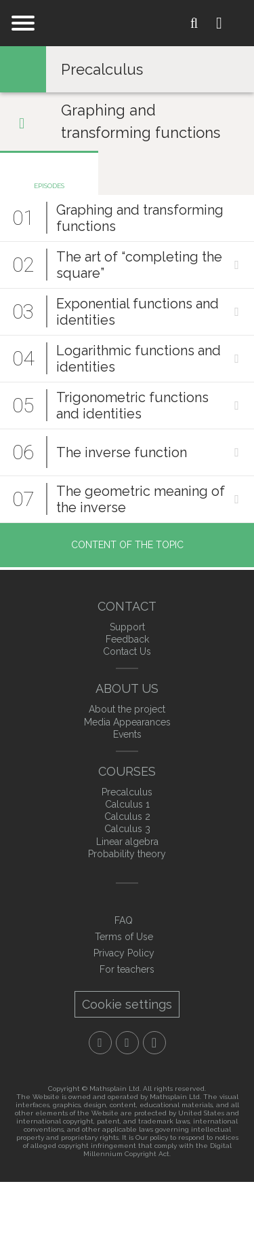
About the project (127, 709)
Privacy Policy (123, 953)
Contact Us (127, 651)
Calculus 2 (127, 816)
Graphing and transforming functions (140, 121)
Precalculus (102, 69)
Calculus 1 (127, 804)
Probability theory (127, 853)
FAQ (123, 920)
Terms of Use (124, 936)
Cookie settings (127, 1004)
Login (229, 23)
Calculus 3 (127, 828)
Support (127, 627)
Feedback (127, 639)
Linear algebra (127, 841)
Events (127, 734)
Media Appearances (127, 722)
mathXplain (127, 24)
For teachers (127, 969)
